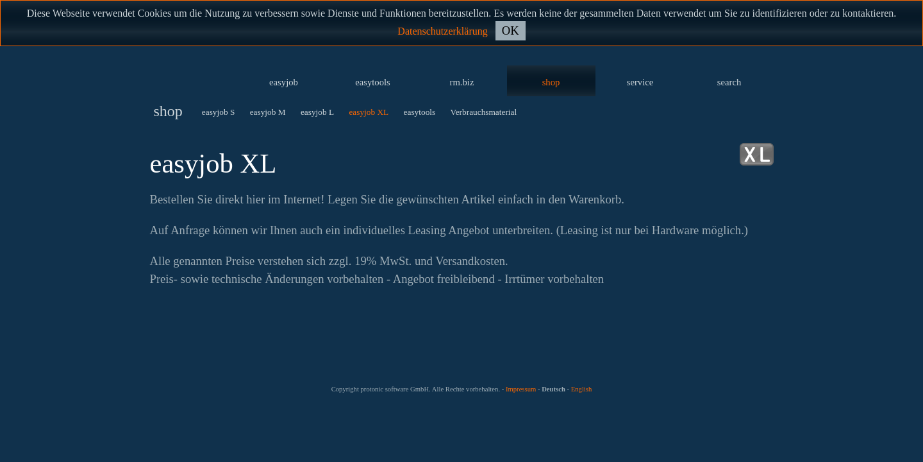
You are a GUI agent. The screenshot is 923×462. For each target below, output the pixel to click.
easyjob (283, 82)
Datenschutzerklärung (442, 31)
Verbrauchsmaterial (484, 112)
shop (551, 82)
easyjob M (268, 112)
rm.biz (462, 82)
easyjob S (218, 112)
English (581, 389)
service (640, 82)
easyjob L (317, 112)
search (729, 82)
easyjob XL (368, 112)
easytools (372, 82)
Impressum (521, 389)
